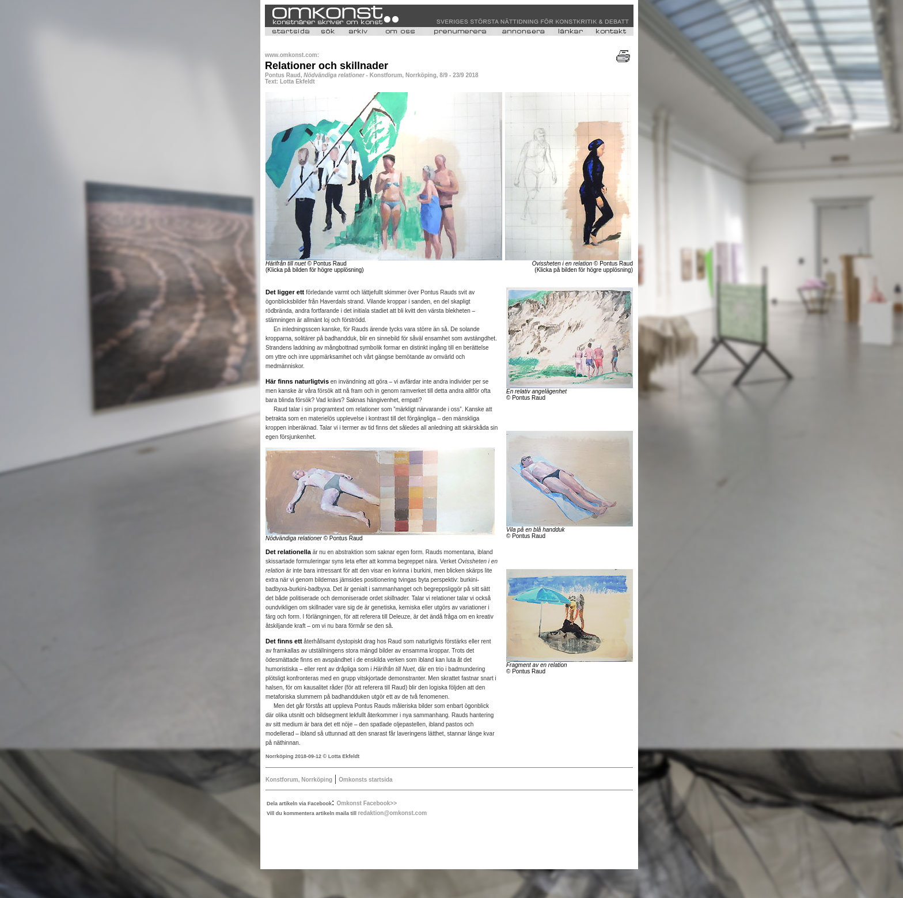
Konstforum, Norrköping (298, 779)
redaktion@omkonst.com (392, 813)
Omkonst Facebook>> (367, 803)
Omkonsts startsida (365, 779)
